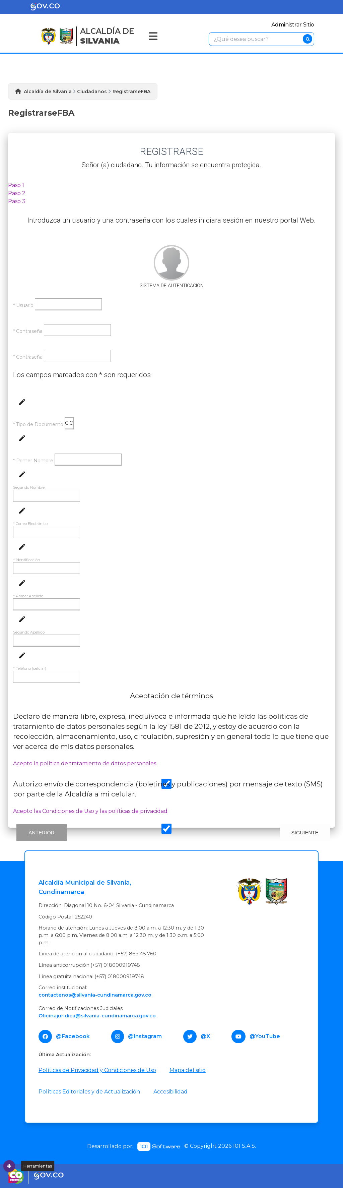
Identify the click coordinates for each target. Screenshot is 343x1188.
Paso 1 (16, 185)
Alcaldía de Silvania (48, 91)
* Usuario (23, 305)
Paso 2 (16, 193)
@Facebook (73, 1036)
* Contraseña (28, 331)
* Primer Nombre (33, 461)
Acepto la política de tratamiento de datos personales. (85, 763)
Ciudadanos (92, 91)
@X (205, 1036)
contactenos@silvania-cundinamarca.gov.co (95, 995)
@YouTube (265, 1036)
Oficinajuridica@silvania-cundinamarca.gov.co (97, 1016)
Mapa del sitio (187, 1070)
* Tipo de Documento (38, 424)
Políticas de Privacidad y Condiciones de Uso (97, 1070)
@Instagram (145, 1036)
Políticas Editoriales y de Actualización (89, 1091)
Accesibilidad (170, 1091)
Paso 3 (16, 201)
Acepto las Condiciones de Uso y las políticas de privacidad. (90, 811)
